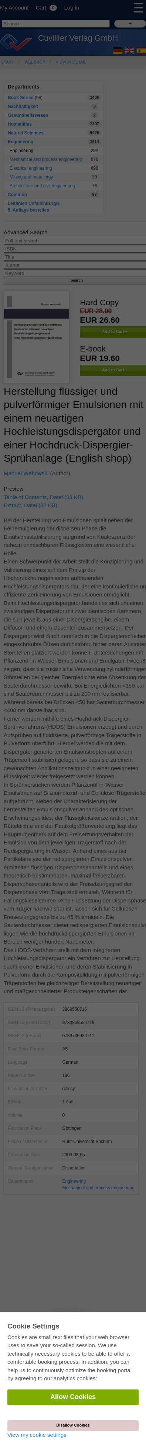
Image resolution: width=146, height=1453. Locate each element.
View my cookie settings (37, 1435)
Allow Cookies (73, 1396)
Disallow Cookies (72, 1425)
